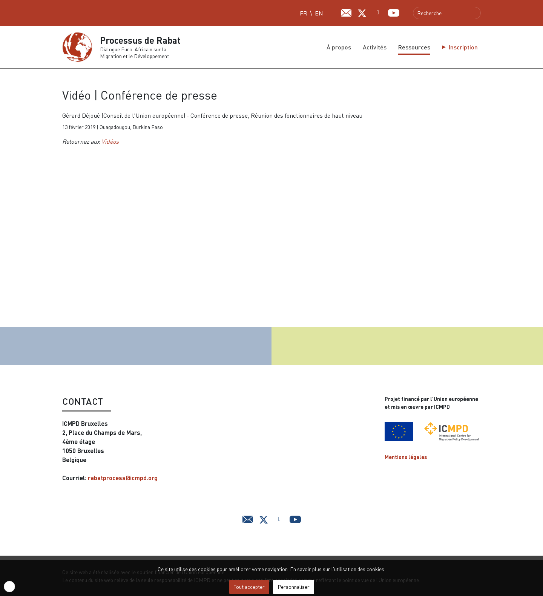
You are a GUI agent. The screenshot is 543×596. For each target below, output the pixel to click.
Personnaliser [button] (294, 587)
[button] (9, 586)
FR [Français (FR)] (303, 13)
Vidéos (110, 141)
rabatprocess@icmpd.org (123, 477)
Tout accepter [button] (249, 587)
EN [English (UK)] (319, 13)
